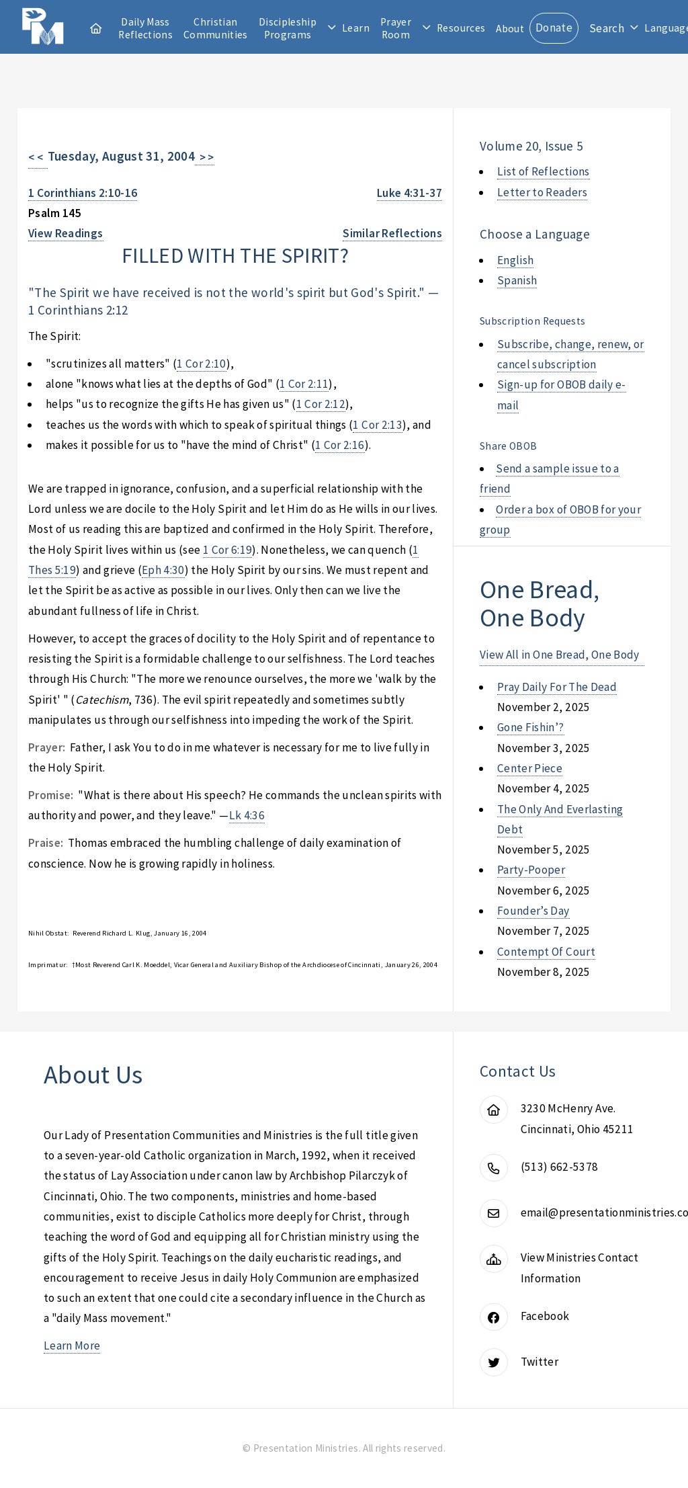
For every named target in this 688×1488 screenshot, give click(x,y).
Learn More (72, 1345)
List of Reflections (543, 171)
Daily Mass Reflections (145, 28)
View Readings (65, 233)
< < (38, 157)
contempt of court (546, 951)
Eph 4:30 (163, 570)
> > (204, 157)
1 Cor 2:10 (201, 363)
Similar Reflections (392, 233)
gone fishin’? (530, 727)
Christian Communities (215, 28)
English (515, 260)
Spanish (517, 280)
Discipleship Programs (287, 28)
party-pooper (531, 869)
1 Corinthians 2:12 (78, 310)
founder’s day (533, 910)
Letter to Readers (542, 192)
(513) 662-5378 (560, 1166)
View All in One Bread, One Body (560, 654)
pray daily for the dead (557, 686)
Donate (553, 27)
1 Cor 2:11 (304, 383)
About (510, 28)
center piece (529, 768)
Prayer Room (395, 28)
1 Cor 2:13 (377, 424)
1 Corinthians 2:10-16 (82, 192)
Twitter (539, 1361)
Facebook (545, 1316)
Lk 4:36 (247, 815)
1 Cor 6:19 (227, 549)
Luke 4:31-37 (409, 192)
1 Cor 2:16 (339, 445)
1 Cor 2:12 (320, 404)
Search (606, 28)
